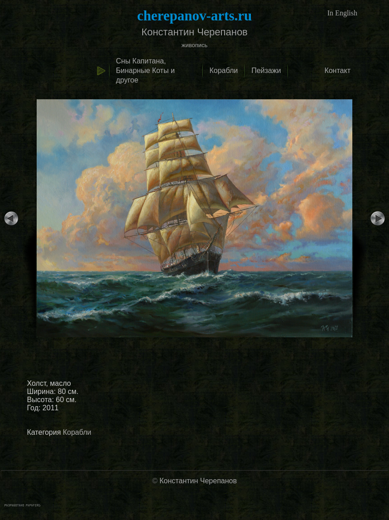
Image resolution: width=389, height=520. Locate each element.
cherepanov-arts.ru (194, 16)
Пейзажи (266, 70)
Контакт (337, 70)
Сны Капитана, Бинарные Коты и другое (145, 70)
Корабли (223, 70)
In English (342, 13)
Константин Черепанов (198, 481)
